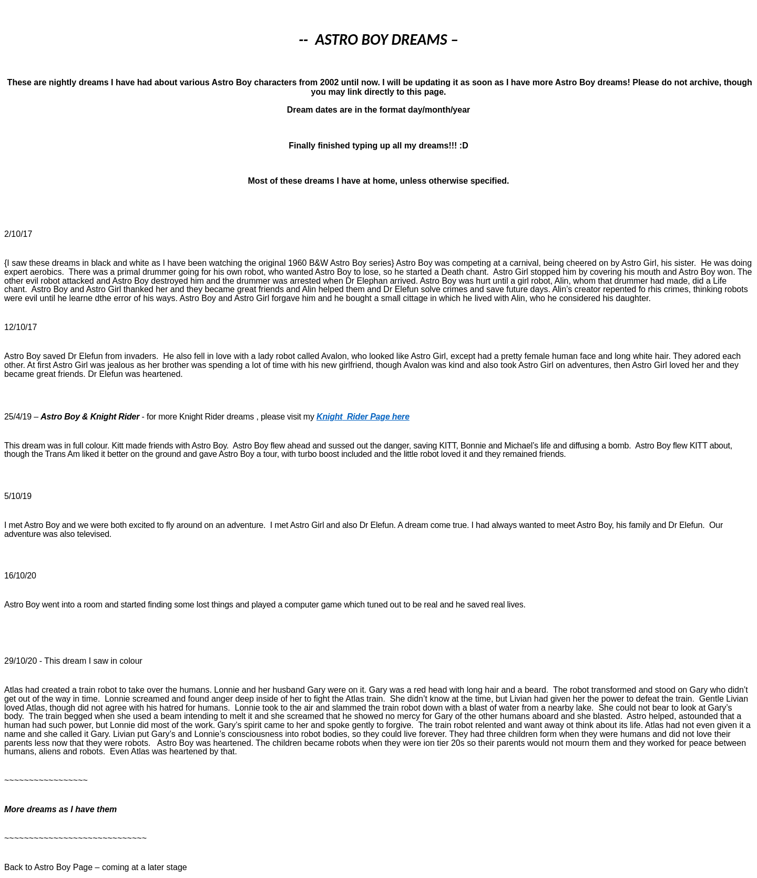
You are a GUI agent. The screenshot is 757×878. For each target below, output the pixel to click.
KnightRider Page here (363, 416)
